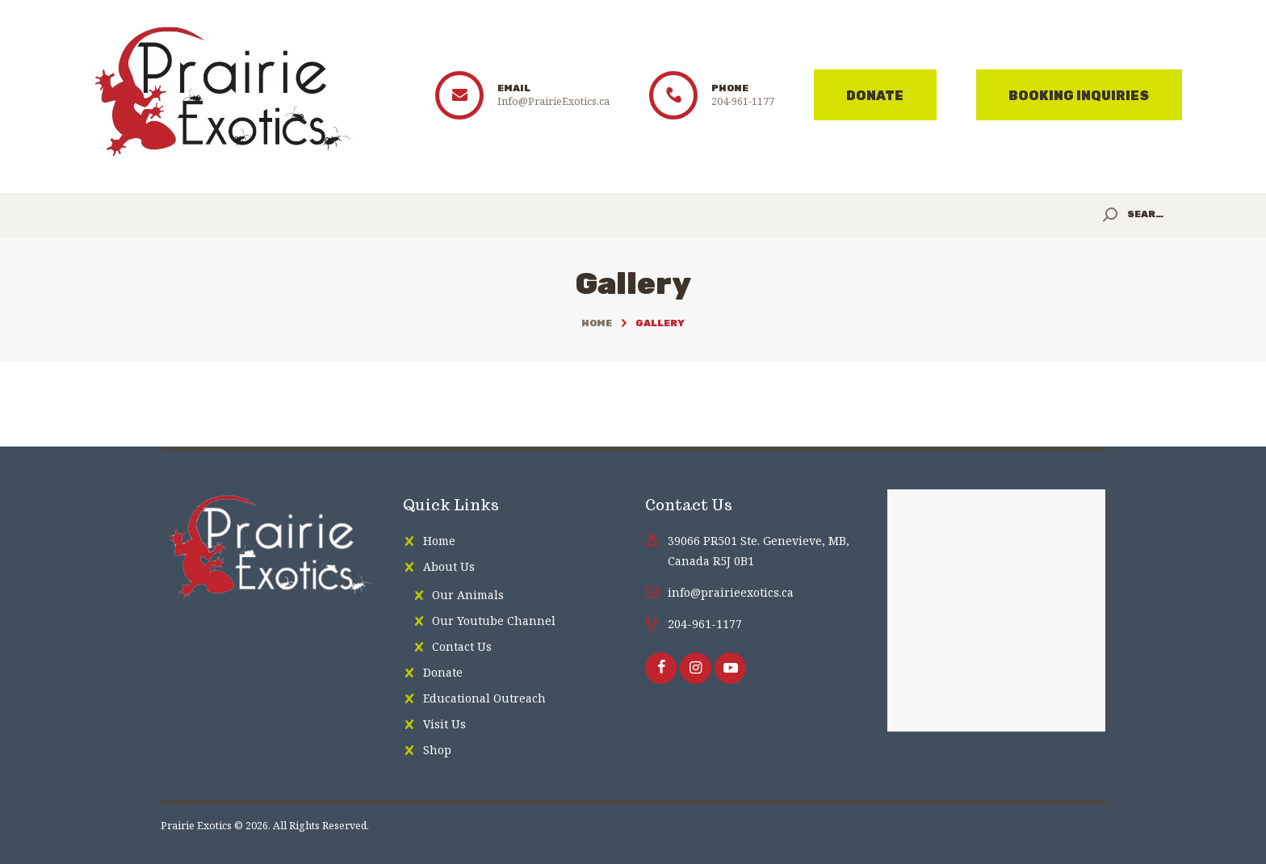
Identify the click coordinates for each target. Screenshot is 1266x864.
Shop (437, 749)
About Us (449, 566)
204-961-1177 (705, 623)
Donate (443, 672)
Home (596, 323)
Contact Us (462, 646)
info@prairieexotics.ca (731, 592)
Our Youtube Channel (493, 620)
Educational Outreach (484, 698)
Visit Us (444, 724)
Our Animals (468, 594)
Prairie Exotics (196, 826)
